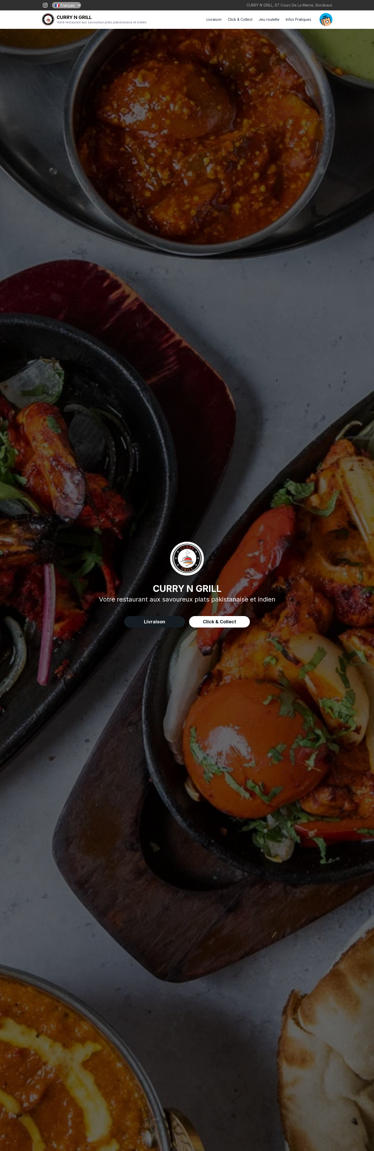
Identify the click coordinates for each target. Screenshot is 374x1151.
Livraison (214, 19)
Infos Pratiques (298, 19)
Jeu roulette (269, 19)
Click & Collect (240, 19)
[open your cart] (325, 19)
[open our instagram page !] (45, 5)
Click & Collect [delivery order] (219, 621)
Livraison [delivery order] (154, 621)
